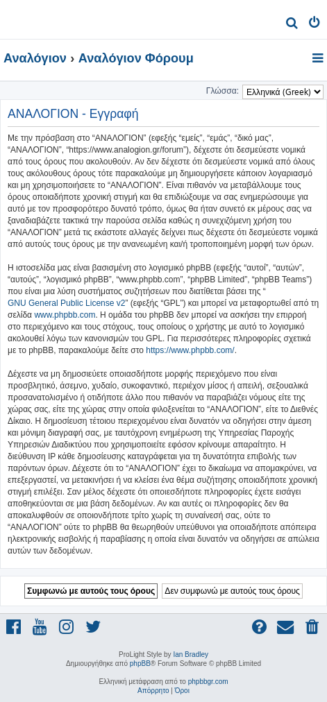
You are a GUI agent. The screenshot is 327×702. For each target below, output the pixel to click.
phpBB (140, 663)
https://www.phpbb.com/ (190, 350)
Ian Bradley (190, 654)
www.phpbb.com (64, 315)
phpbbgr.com (208, 681)
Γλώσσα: (222, 91)
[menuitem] (292, 24)
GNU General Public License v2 (66, 303)
